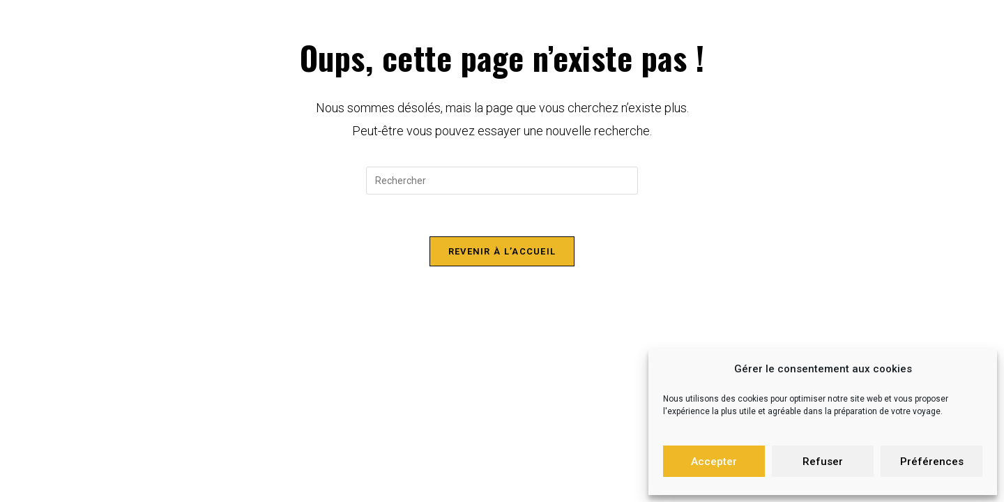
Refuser (823, 461)
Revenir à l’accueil (502, 251)
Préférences (932, 461)
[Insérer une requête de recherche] (502, 181)
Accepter (714, 461)
